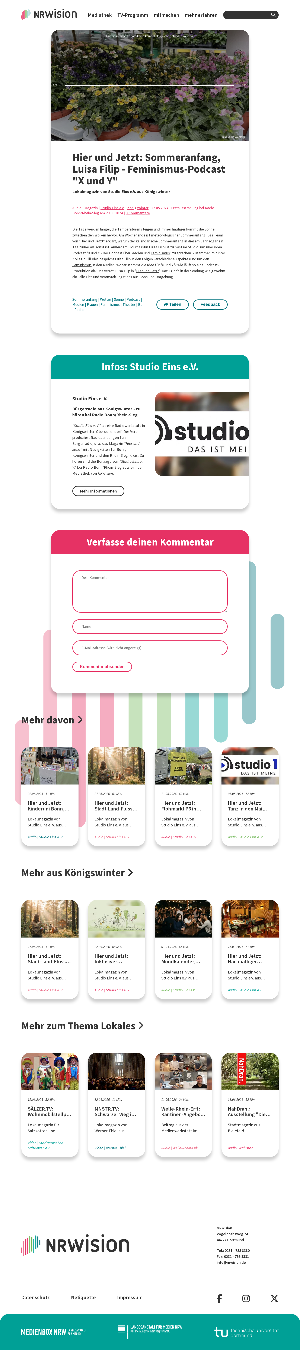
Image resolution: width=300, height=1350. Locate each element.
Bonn (142, 304)
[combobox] (251, 15)
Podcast (134, 299)
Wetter (106, 299)
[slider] (150, 85)
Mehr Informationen (98, 491)
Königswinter (138, 207)
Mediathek (100, 15)
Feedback (210, 304)
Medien (78, 304)
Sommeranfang (85, 299)
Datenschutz (35, 1297)
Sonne (119, 299)
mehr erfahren (201, 15)
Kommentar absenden (102, 666)
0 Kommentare (138, 213)
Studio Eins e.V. (112, 207)
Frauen (93, 304)
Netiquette (83, 1297)
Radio (79, 309)
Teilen (172, 304)
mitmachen (166, 15)
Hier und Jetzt (91, 241)
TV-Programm (132, 15)
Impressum (130, 1297)
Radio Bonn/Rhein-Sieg (102, 467)
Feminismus (160, 253)
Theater (129, 304)
